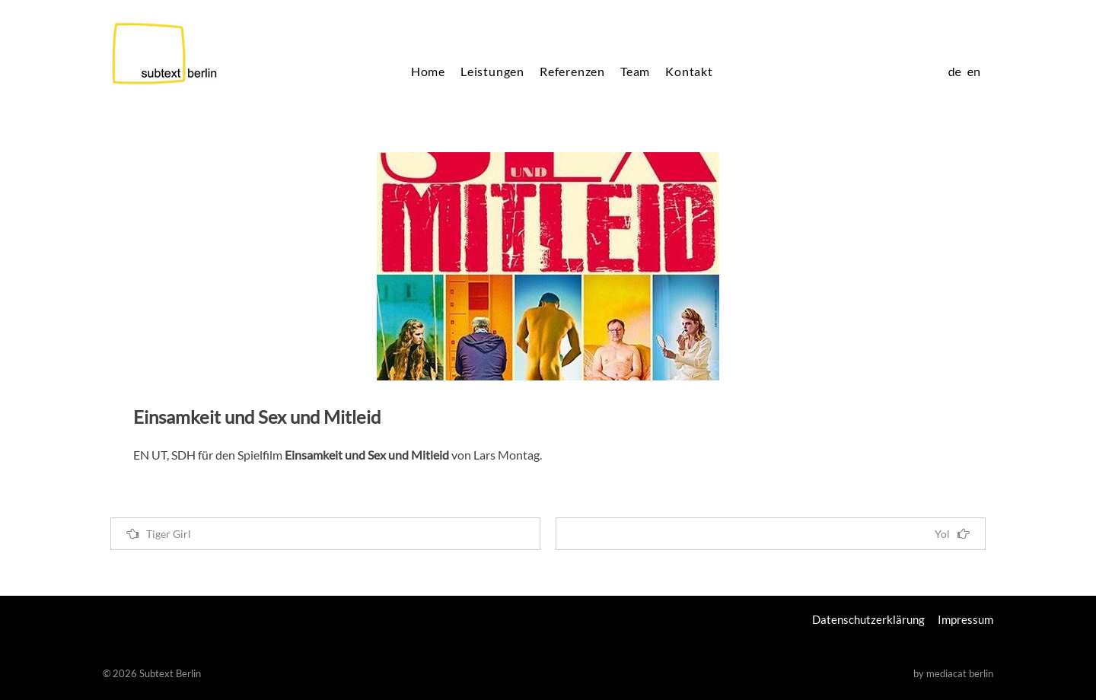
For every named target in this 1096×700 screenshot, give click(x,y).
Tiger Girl (158, 533)
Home (428, 71)
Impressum (965, 619)
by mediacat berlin (953, 673)
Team (635, 71)
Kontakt (689, 71)
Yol (952, 533)
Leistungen (492, 71)
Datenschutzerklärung (868, 619)
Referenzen (572, 71)
